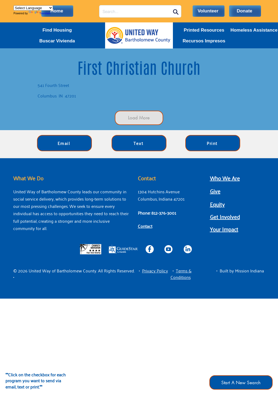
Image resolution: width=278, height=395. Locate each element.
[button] (155, 270)
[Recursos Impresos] (204, 41)
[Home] (57, 11)
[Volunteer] (209, 11)
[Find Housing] (57, 30)
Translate (40, 13)
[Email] (64, 143)
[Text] (139, 143)
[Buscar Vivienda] (57, 41)
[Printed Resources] (204, 30)
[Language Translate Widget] (33, 8)
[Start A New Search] (241, 382)
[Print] (212, 143)
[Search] (175, 11)
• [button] (139, 270)
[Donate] (245, 11)
